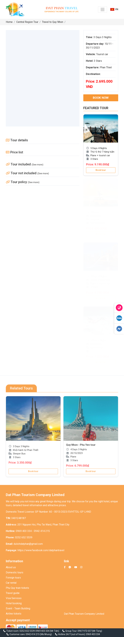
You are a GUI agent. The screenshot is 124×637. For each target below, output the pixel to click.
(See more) (37, 164)
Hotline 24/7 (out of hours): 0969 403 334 (79, 634)
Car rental (11, 582)
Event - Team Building (18, 608)
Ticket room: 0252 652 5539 (20, 631)
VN (114, 9)
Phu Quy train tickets (17, 587)
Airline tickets (13, 613)
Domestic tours (14, 572)
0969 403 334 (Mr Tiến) (47, 631)
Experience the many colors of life (61, 9)
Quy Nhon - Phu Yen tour (81, 444)
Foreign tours (13, 577)
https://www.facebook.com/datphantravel (41, 550)
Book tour (101, 170)
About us (11, 567)
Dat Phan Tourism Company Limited (84, 613)
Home (9, 21)
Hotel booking (14, 603)
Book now (100, 97)
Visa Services (13, 598)
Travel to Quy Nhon (52, 21)
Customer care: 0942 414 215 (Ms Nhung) (31, 634)
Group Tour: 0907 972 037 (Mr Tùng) (83, 631)
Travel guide (13, 593)
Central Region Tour (27, 21)
